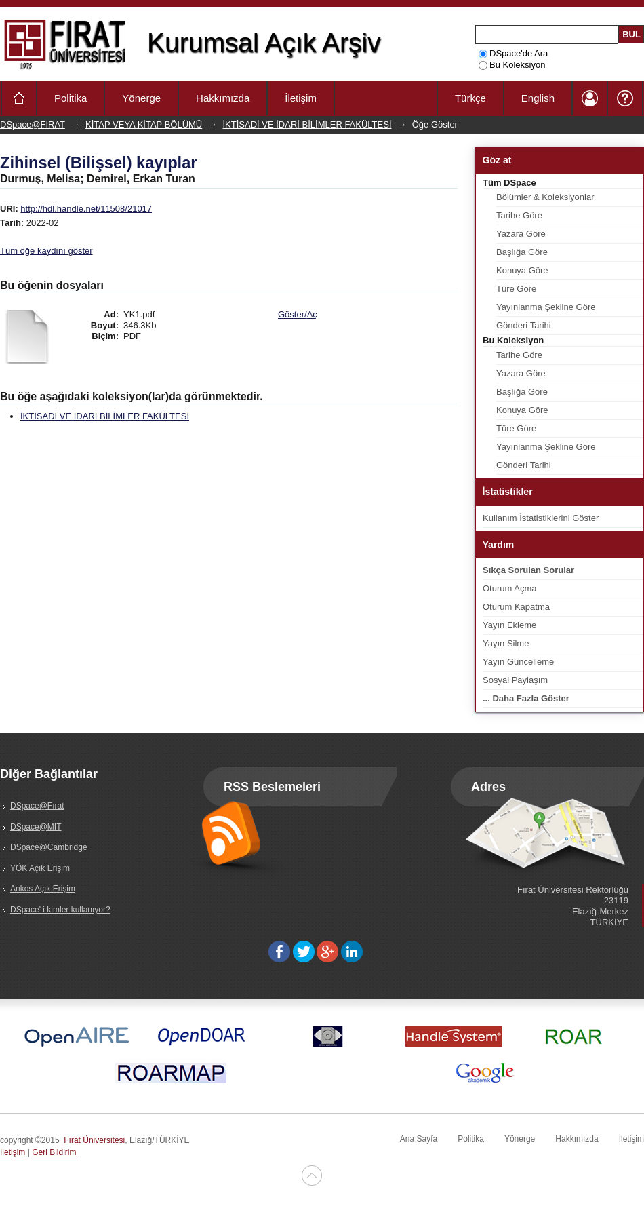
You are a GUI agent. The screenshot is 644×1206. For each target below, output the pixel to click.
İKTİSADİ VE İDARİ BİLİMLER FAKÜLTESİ (307, 124)
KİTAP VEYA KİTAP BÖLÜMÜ (143, 124)
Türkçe (470, 98)
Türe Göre (516, 289)
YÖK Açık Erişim (40, 868)
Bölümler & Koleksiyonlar (545, 197)
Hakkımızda (222, 98)
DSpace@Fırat (37, 806)
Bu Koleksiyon (512, 65)
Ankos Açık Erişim (42, 888)
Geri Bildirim (54, 1152)
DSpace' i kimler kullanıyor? (60, 909)
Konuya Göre (522, 270)
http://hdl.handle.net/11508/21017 (86, 208)
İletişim (301, 98)
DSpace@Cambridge (48, 847)
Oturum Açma (509, 588)
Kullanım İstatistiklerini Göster (541, 518)
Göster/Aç (297, 314)
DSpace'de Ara (513, 53)
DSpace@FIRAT (32, 124)
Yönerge (141, 98)
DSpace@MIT (36, 827)
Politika (70, 98)
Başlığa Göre (522, 252)
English (538, 98)
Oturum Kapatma (516, 607)
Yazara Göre (521, 234)
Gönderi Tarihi (523, 325)
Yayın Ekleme (509, 625)
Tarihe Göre (519, 215)
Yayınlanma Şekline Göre (545, 307)
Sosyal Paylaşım (515, 680)
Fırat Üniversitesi (94, 1140)
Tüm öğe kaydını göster (46, 251)
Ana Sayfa (418, 1139)
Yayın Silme (506, 643)
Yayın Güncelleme (518, 662)
